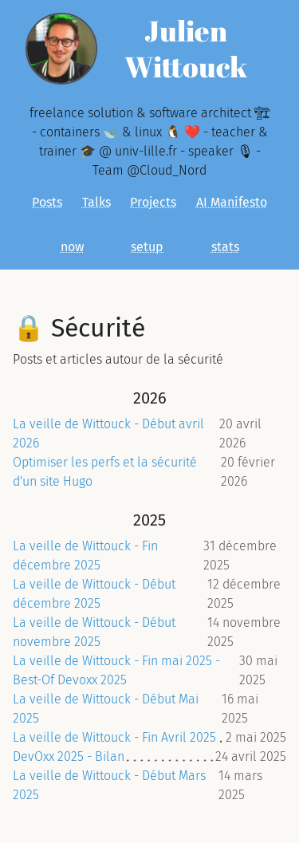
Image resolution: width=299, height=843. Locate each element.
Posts (47, 202)
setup (147, 246)
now (72, 246)
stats (225, 246)
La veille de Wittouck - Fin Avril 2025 (114, 737)
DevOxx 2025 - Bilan (68, 756)
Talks (96, 202)
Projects (153, 202)
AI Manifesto (231, 202)
